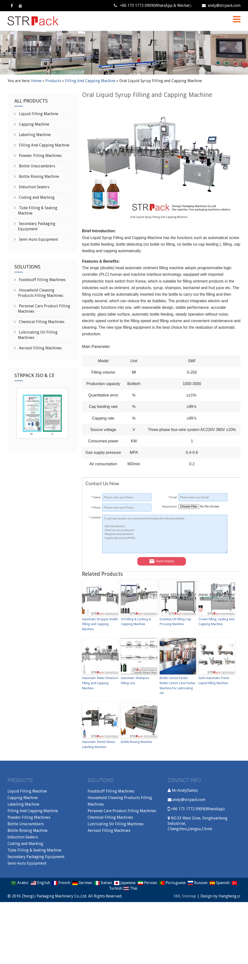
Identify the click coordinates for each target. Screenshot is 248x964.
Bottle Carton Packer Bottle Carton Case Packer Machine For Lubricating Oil (178, 685)
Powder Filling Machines (40, 155)
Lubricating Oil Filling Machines (115, 824)
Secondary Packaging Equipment (36, 856)
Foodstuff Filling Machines (42, 279)
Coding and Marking (36, 197)
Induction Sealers (33, 187)
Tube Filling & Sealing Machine (34, 850)
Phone (96, 507)
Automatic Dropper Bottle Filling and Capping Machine (100, 624)
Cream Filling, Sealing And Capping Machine (216, 621)
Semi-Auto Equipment (38, 239)
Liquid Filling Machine (38, 114)
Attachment (169, 506)
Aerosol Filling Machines (40, 348)
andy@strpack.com (221, 5)
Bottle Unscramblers (36, 166)
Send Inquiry (161, 561)
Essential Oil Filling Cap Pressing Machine (175, 621)
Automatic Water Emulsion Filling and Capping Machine (100, 683)
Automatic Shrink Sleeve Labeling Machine (98, 744)
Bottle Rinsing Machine (136, 742)
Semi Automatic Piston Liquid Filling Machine (213, 680)
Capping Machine (33, 124)
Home (36, 80)
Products (53, 80)
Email (172, 497)
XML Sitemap (185, 896)
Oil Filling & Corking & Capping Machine (136, 621)
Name (96, 497)
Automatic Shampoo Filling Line (135, 680)
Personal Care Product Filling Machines (122, 811)
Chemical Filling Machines (41, 321)
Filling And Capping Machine (90, 80)
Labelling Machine (34, 134)
